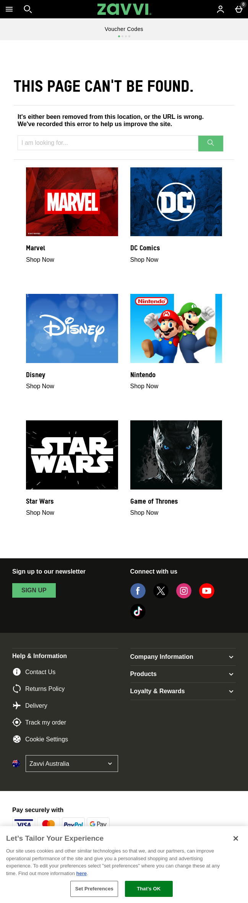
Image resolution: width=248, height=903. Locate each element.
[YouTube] (206, 596)
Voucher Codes (124, 29)
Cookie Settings (40, 739)
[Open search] (27, 9)
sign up (34, 590)
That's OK (148, 889)
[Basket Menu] (239, 9)
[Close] (235, 838)
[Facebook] (138, 596)
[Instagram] (183, 596)
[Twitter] (161, 596)
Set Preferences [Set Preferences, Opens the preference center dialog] (94, 889)
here (81, 873)
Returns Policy (38, 688)
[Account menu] (220, 9)
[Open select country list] (72, 763)
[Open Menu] (9, 9)
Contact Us (33, 671)
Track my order (39, 722)
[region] (124, 864)
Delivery (29, 705)
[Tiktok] (138, 617)
